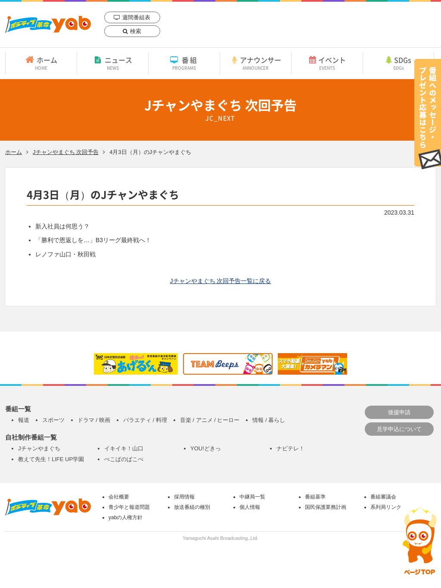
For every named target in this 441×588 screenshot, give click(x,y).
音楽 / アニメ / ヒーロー (210, 420)
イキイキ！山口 (123, 448)
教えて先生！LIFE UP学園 (51, 459)
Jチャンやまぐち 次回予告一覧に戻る (220, 280)
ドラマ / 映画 (94, 420)
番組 (184, 63)
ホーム (41, 63)
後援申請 (399, 412)
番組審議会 (383, 497)
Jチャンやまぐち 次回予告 (66, 152)
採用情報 (184, 497)
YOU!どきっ (205, 448)
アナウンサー (255, 63)
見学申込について (399, 429)
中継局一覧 (252, 497)
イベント (327, 63)
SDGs (398, 63)
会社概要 (119, 497)
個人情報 (249, 507)
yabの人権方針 (126, 517)
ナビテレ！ (290, 448)
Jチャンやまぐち (39, 448)
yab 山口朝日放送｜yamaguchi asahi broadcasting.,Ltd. (48, 24)
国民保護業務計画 (325, 507)
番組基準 (315, 497)
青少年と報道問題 (129, 507)
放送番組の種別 (192, 507)
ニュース (112, 63)
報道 (23, 420)
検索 (135, 31)
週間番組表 (136, 17)
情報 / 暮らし (268, 420)
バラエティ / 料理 (145, 420)
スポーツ (53, 420)
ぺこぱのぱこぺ (123, 459)
